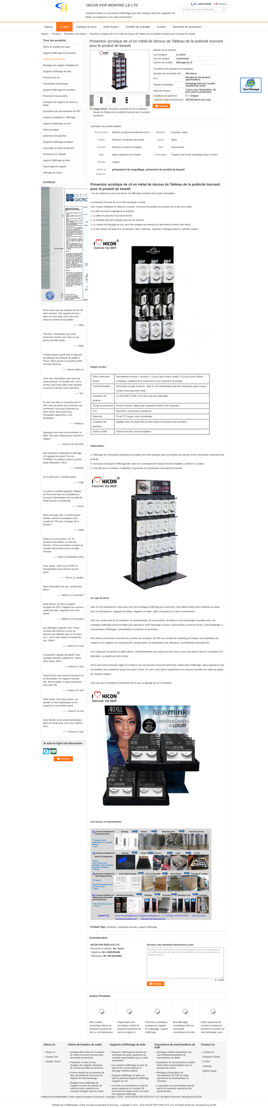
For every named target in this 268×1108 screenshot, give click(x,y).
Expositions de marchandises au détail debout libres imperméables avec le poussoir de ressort (176, 1065)
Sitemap (207, 1066)
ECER (198, 1097)
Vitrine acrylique (51, 129)
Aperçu (48, 26)
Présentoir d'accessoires (55, 96)
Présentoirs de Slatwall (54, 154)
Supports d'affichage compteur (58, 142)
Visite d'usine (111, 26)
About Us (50, 1052)
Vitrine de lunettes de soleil (56, 47)
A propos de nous (86, 26)
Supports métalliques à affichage (59, 117)
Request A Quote (211, 1057)
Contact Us (208, 1052)
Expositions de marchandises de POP (61, 111)
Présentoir (111, 927)
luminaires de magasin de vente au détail (60, 103)
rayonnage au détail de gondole (58, 148)
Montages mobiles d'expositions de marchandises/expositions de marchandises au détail (174, 1055)
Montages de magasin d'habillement (61, 65)
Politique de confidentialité (54, 1097)
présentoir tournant (127, 927)
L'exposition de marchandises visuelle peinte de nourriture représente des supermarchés (175, 1088)
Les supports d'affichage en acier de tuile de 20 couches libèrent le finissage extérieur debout (130, 1068)
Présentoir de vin (51, 77)
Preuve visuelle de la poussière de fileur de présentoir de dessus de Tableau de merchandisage (87, 1075)
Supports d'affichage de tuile (57, 71)
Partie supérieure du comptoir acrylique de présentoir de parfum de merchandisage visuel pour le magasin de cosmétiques (212, 1030)
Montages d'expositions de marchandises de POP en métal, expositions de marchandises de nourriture (173, 1076)
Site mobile (209, 1071)
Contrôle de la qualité (137, 26)
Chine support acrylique (80, 1097)
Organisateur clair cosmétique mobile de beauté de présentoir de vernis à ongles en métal (129, 1029)
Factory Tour (52, 1057)
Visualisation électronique (55, 83)
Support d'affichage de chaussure (59, 53)
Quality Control (53, 1061)
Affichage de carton (52, 172)
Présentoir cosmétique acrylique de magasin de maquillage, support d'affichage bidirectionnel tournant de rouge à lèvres (156, 1030)
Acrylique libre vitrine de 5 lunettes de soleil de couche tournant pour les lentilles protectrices (87, 1055)
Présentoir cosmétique (75, 34)
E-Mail (206, 1061)
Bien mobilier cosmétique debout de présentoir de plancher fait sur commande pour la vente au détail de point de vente (101, 1030)
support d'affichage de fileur (56, 160)
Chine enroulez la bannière (93, 1105)
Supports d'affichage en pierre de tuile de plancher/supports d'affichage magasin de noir (130, 1078)
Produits (64, 26)
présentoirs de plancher (54, 136)
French (221, 4)
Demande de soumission (187, 26)
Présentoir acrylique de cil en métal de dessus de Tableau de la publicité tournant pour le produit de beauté (121, 112)
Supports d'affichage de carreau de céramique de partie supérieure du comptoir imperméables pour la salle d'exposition (130, 1056)
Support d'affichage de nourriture (59, 90)
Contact (161, 26)
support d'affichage (147, 927)
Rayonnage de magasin (55, 166)
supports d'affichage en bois (57, 123)
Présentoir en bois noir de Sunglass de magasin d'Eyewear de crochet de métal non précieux (86, 1065)
